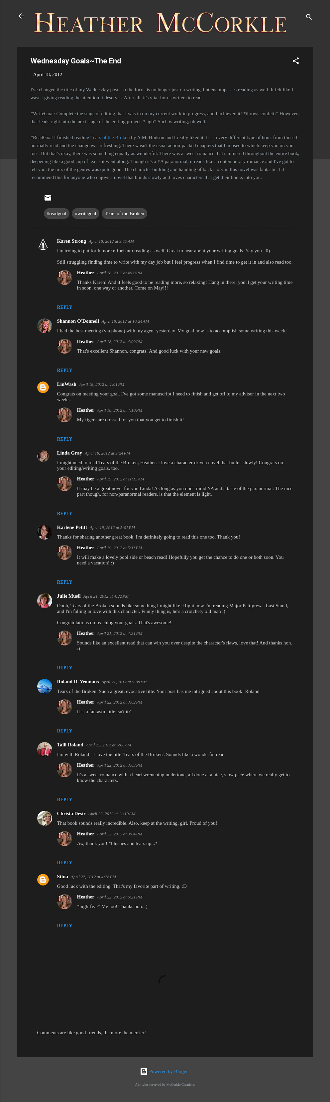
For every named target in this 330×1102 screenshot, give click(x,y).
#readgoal (56, 213)
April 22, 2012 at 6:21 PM (119, 896)
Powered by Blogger (165, 1071)
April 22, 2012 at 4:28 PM (93, 876)
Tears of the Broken (110, 137)
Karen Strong (71, 241)
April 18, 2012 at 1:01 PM (101, 384)
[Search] (309, 18)
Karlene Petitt (72, 527)
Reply (64, 307)
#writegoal (85, 213)
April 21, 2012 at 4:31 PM (119, 633)
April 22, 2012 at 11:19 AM (112, 813)
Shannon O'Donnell (78, 321)
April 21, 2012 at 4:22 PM (106, 596)
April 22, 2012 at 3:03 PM (119, 765)
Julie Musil (69, 596)
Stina (62, 876)
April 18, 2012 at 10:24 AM (125, 321)
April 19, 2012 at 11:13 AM (120, 478)
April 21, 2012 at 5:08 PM (124, 681)
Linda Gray (69, 453)
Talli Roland (70, 744)
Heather (85, 272)
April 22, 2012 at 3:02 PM (119, 702)
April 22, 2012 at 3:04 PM (119, 833)
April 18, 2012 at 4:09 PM (119, 341)
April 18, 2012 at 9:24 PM (107, 453)
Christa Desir (71, 813)
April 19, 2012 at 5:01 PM (112, 527)
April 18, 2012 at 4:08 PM (119, 272)
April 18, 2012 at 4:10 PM (119, 410)
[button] (296, 62)
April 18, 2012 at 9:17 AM (111, 241)
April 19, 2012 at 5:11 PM (119, 547)
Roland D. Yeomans (78, 681)
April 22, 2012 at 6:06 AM (108, 744)
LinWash (66, 384)
